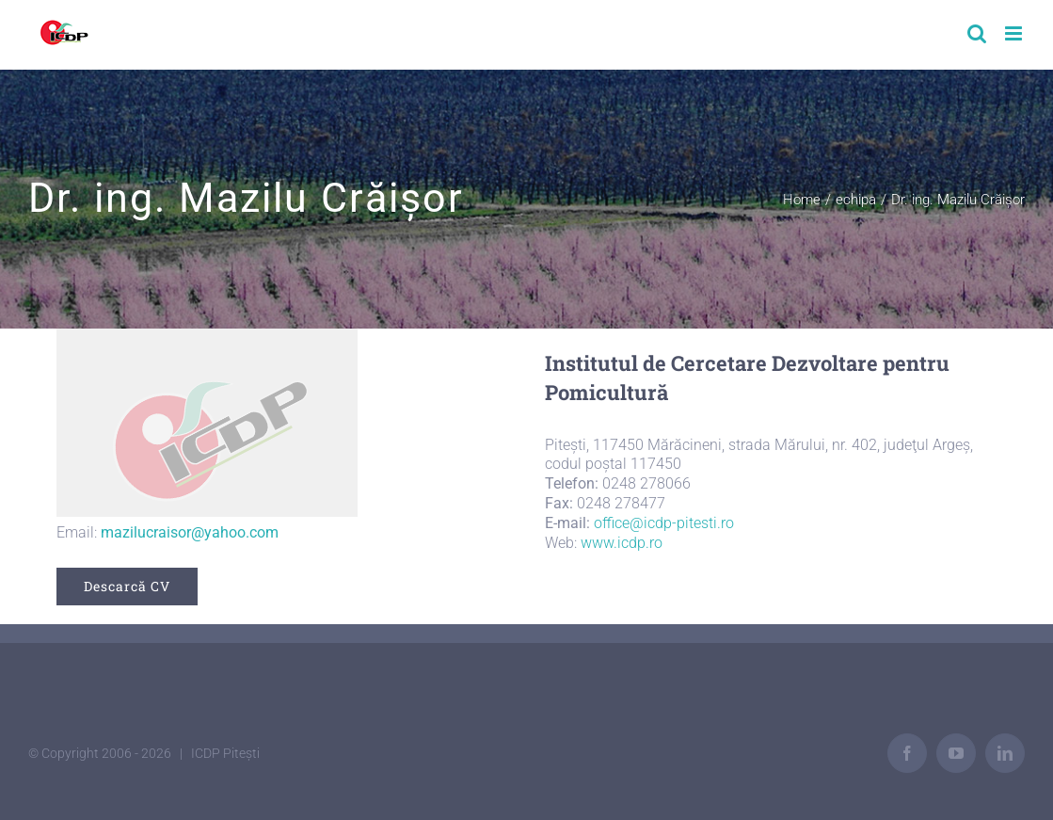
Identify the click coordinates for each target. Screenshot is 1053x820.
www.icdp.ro (621, 543)
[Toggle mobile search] (976, 33)
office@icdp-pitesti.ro (664, 523)
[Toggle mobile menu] (1015, 33)
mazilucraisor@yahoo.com (190, 532)
